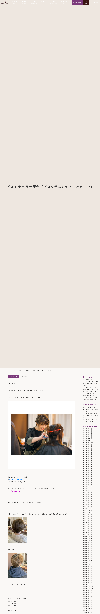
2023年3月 (86, 505)
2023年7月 (86, 497)
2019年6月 (86, 572)
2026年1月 (86, 437)
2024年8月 (86, 471)
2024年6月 (86, 475)
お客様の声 (86, 379)
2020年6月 (86, 548)
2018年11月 (86, 586)
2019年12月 (86, 560)
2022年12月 (86, 509)
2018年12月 (86, 584)
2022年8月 (86, 516)
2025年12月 (86, 439)
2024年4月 (86, 479)
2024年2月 (86, 483)
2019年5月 (86, 574)
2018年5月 (86, 598)
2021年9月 (86, 528)
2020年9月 (86, 542)
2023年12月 (86, 487)
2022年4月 (86, 524)
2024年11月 (86, 465)
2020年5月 (86, 550)
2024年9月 (86, 469)
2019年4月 (86, 576)
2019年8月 (86, 568)
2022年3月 (86, 526)
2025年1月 (86, 461)
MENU (24, 2)
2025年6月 (86, 451)
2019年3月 (86, 578)
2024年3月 (86, 481)
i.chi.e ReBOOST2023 (90, 381)
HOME (14, 2)
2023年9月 (86, 493)
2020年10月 (86, 540)
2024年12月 (86, 463)
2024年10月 (86, 467)
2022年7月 (86, 518)
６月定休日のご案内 (89, 407)
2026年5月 (86, 429)
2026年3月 (86, 433)
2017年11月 (86, 610)
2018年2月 (86, 604)
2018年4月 (86, 600)
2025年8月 (86, 447)
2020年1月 (86, 558)
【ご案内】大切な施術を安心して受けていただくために (91, 415)
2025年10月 (86, 443)
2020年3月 (86, 554)
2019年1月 (86, 582)
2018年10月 (86, 588)
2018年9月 (86, 590)
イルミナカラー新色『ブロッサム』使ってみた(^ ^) (38, 370)
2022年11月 (86, 510)
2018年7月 (86, 594)
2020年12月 (86, 536)
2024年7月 (86, 473)
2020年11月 (86, 538)
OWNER (34, 2)
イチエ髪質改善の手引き (90, 383)
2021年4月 (86, 532)
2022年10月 (86, 513)
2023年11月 (86, 489)
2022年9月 (86, 514)
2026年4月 (86, 431)
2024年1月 (86, 485)
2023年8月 (86, 495)
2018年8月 (86, 592)
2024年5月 (86, 477)
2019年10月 (86, 564)
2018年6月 (86, 596)
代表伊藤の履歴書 (88, 399)
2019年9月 (86, 566)
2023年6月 (86, 499)
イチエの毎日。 (87, 395)
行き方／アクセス (88, 387)
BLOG (43, 2)
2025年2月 (86, 459)
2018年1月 (86, 606)
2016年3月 (86, 612)
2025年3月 (86, 457)
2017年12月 (86, 608)
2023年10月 (86, 491)
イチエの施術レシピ (89, 389)
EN (97, 2)
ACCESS (64, 2)
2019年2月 (86, 580)
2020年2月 (86, 556)
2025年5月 (86, 453)
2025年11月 (86, 441)
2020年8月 (86, 544)
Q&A (53, 2)
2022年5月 (86, 522)
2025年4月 (86, 455)
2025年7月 (86, 449)
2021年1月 (86, 534)
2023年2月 (86, 506)
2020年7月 (86, 546)
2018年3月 (86, 602)
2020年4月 (86, 552)
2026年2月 (86, 435)
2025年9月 (86, 445)
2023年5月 (86, 501)
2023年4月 (86, 503)
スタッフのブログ (18, 370)
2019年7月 (86, 570)
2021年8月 (86, 530)
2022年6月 (86, 520)
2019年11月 (86, 562)
